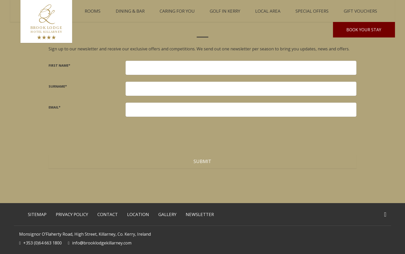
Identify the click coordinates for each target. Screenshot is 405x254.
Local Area (268, 11)
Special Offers (312, 11)
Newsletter (200, 214)
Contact (107, 214)
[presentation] (165, 134)
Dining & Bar (130, 11)
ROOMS (92, 11)
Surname (58, 86)
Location (138, 214)
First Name (59, 65)
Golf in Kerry (225, 11)
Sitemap (37, 214)
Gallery (167, 214)
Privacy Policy (72, 214)
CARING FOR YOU (177, 11)
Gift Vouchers (360, 11)
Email (54, 107)
